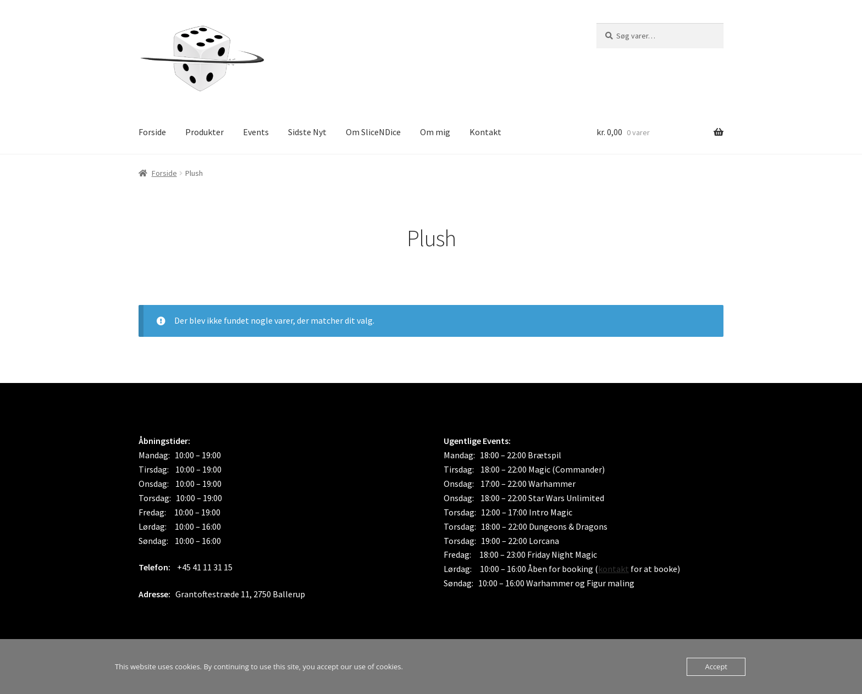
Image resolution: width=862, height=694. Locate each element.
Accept (716, 666)
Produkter (204, 131)
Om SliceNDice (373, 131)
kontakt (613, 568)
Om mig (435, 131)
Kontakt (485, 131)
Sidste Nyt (307, 131)
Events (256, 131)
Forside (152, 131)
